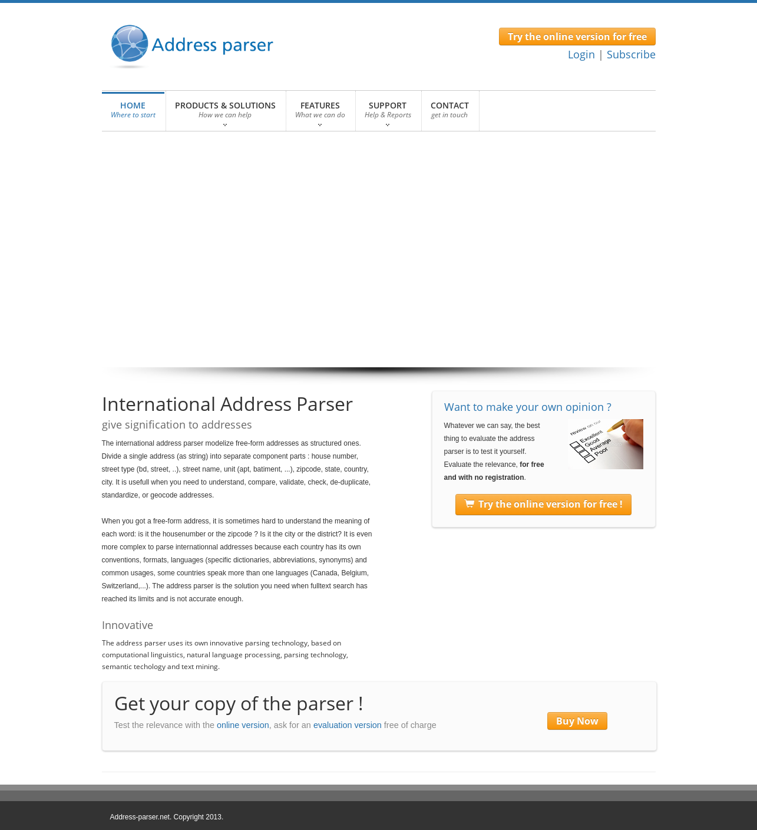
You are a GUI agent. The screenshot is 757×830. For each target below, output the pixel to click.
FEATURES (320, 113)
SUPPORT (388, 113)
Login (581, 54)
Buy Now (577, 720)
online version (243, 725)
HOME (133, 113)
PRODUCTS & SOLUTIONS (225, 113)
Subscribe (631, 54)
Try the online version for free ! (543, 504)
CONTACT (450, 113)
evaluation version (347, 725)
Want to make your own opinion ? (527, 407)
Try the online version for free (577, 36)
